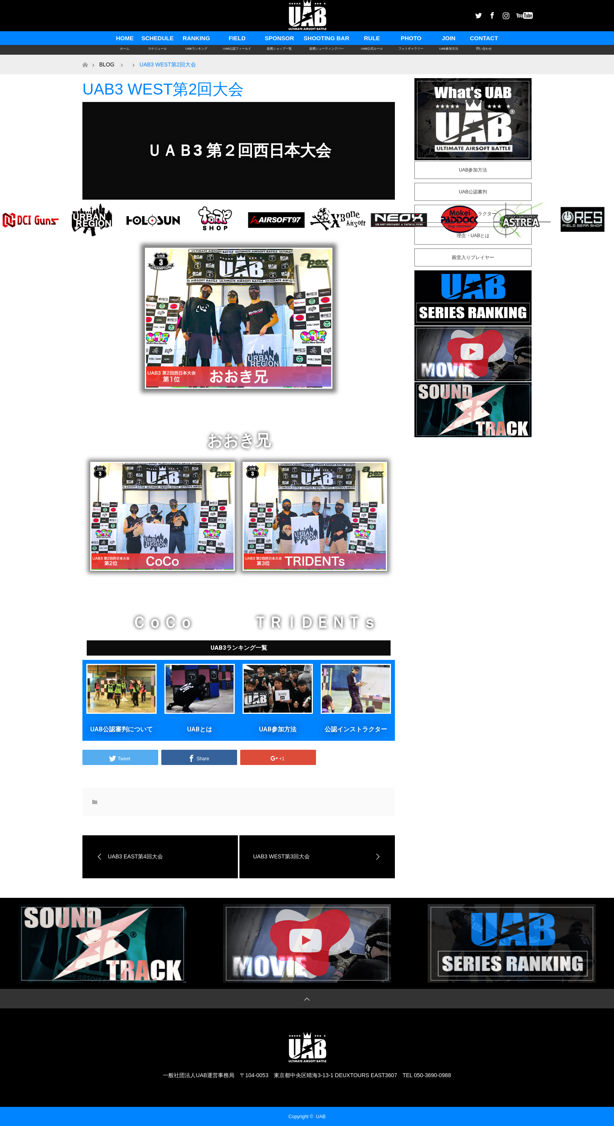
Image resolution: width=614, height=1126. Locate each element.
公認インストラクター (356, 729)
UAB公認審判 (473, 192)
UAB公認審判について (121, 729)
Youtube (519, 14)
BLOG (106, 64)
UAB (321, 1116)
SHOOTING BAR (326, 40)
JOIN (448, 40)
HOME (125, 40)
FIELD (237, 40)
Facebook (491, 14)
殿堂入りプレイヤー (473, 257)
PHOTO (410, 40)
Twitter (478, 14)
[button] (238, 648)
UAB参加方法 (277, 729)
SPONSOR (279, 40)
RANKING (196, 40)
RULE (372, 40)
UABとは (199, 729)
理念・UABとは (473, 235)
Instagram (505, 14)
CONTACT (484, 40)
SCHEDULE (157, 40)
